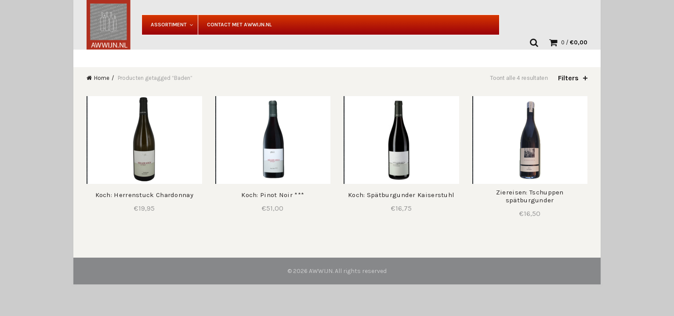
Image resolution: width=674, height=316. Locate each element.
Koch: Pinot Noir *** (272, 195)
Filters (568, 78)
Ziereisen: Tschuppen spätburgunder (530, 196)
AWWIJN (321, 271)
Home (101, 78)
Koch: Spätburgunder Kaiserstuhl (401, 195)
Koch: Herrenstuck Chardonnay (144, 195)
